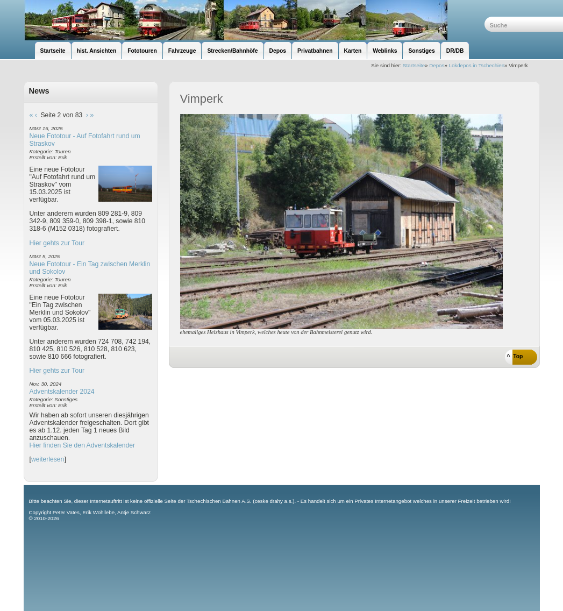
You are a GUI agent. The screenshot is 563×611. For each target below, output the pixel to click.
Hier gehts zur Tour (57, 243)
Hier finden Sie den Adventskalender (83, 445)
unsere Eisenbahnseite (254, 20)
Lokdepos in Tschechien (476, 65)
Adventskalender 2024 (62, 391)
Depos (436, 65)
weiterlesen (48, 459)
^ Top (515, 356)
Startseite (414, 65)
